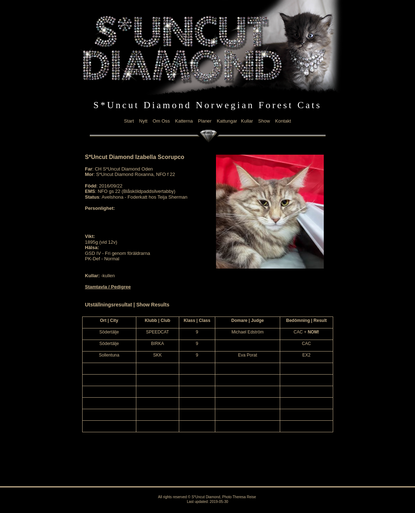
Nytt (143, 121)
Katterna (184, 121)
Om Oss (161, 121)
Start (129, 121)
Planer (205, 121)
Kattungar (227, 121)
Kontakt (283, 121)
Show (264, 121)
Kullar (247, 121)
